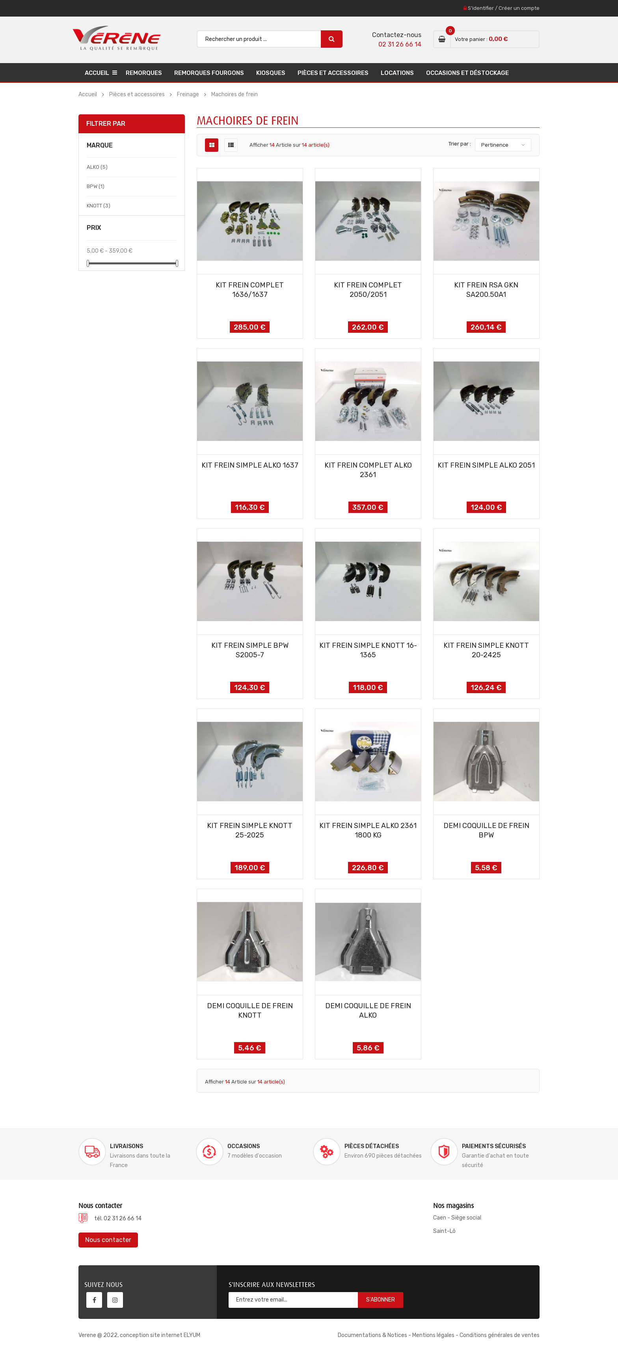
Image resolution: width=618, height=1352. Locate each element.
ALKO (97, 167)
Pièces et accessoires (333, 72)
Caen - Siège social (457, 1217)
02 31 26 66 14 (399, 44)
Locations (397, 72)
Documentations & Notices (372, 1335)
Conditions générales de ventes (500, 1335)
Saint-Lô (444, 1231)
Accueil (97, 72)
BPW (95, 186)
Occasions (243, 1146)
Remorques (144, 72)
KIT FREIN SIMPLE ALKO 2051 (486, 465)
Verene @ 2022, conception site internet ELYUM (139, 1335)
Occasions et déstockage (467, 72)
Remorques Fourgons (209, 72)
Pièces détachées (371, 1146)
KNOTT (98, 206)
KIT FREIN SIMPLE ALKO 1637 (249, 465)
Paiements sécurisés (494, 1146)
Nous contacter (108, 1240)
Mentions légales (433, 1335)
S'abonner (380, 1299)
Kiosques (270, 72)
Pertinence (494, 145)
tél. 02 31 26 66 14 (117, 1218)
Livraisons (126, 1146)
